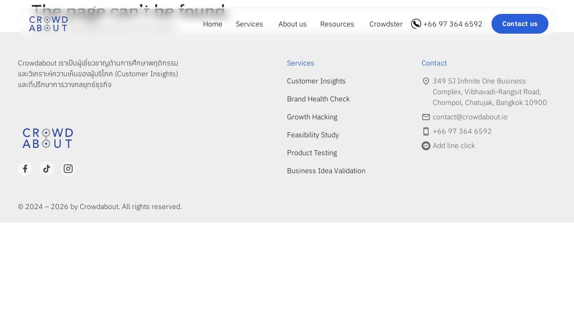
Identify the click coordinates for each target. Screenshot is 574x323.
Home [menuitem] (212, 23)
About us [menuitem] (292, 23)
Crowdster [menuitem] (386, 23)
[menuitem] (250, 24)
